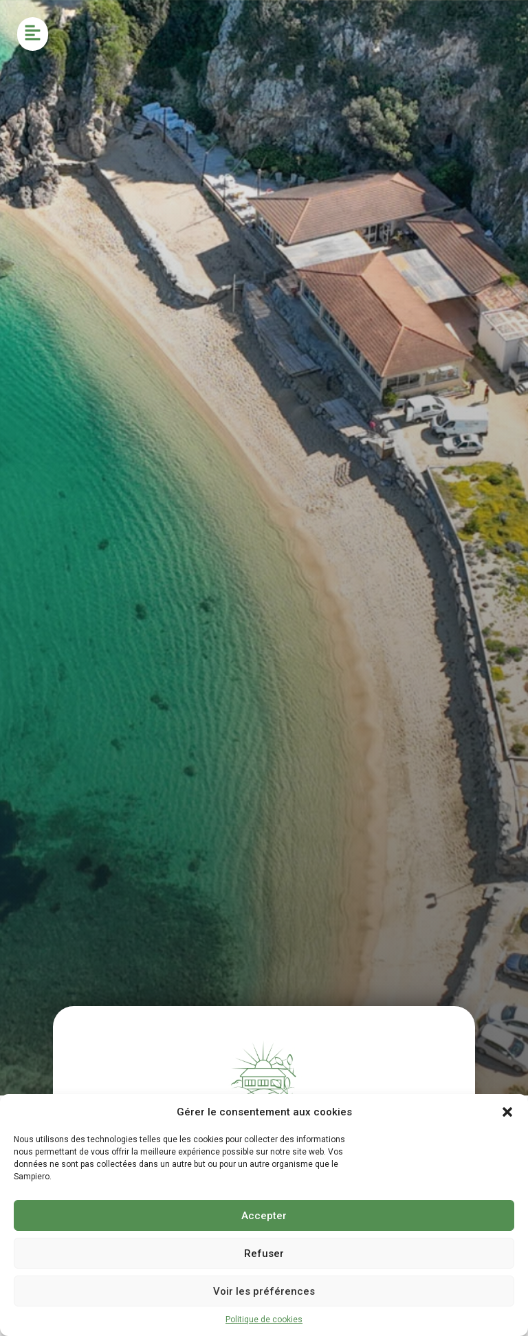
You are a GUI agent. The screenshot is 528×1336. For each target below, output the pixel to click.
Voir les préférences (264, 1291)
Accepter (264, 1216)
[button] (507, 1112)
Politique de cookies (264, 1319)
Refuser (264, 1253)
